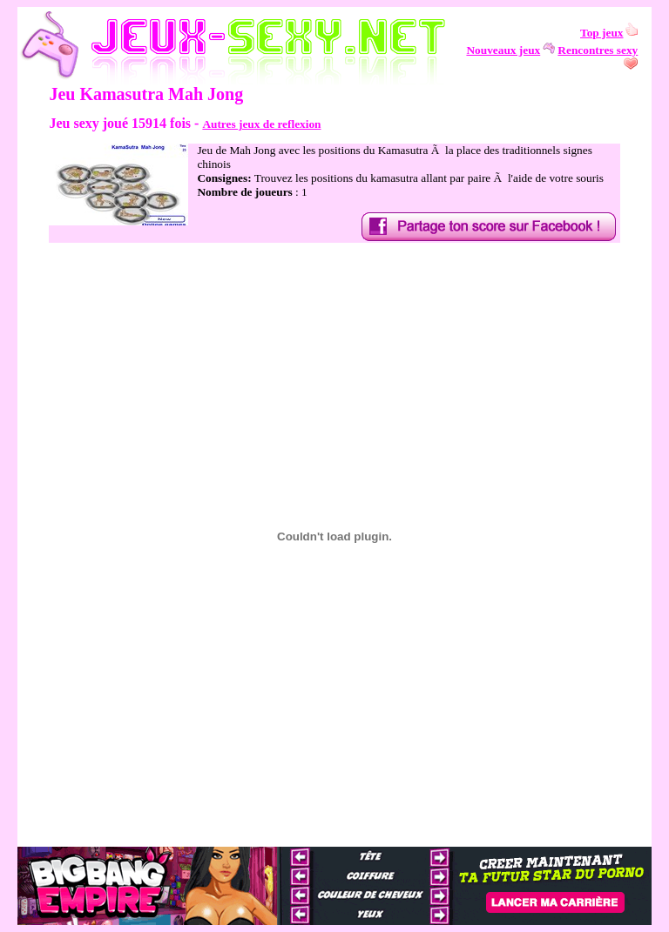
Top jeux (602, 32)
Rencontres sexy (598, 50)
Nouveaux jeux (503, 50)
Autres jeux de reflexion (261, 124)
